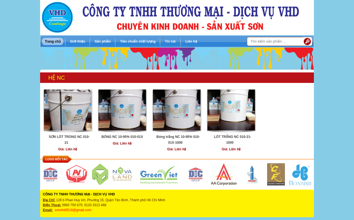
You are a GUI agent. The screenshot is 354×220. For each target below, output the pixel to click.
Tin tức (170, 41)
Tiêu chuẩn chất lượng (137, 41)
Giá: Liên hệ (67, 149)
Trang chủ (53, 41)
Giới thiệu (77, 41)
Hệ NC (56, 78)
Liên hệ (191, 41)
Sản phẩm (103, 41)
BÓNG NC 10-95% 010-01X (122, 137)
